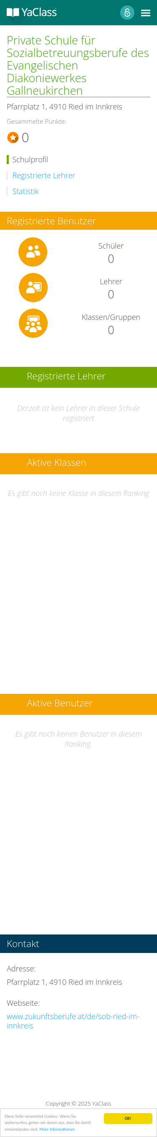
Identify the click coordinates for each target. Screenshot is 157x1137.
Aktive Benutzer (60, 703)
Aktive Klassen (56, 463)
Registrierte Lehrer (44, 175)
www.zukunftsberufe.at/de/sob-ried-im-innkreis (73, 1021)
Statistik (26, 191)
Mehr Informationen (57, 1129)
